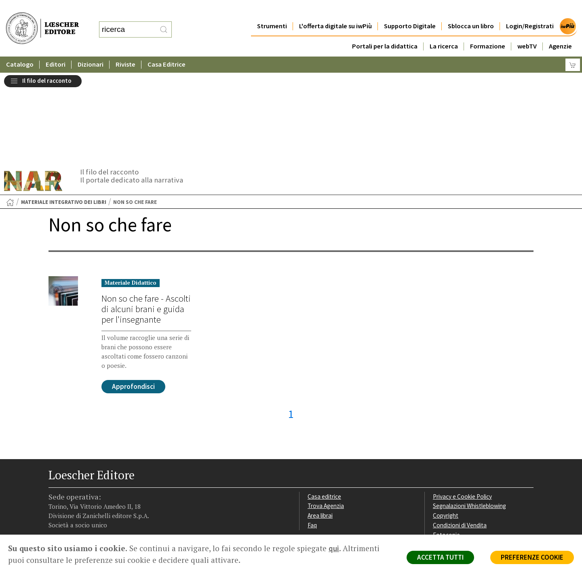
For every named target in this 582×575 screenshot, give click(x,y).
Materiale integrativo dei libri (63, 113)
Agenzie (560, 30)
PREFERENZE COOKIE (532, 557)
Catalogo (20, 48)
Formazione (487, 30)
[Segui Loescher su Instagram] (70, 484)
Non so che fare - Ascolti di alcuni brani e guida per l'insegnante (146, 220)
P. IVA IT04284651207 (76, 516)
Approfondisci (133, 297)
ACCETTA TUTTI (440, 557)
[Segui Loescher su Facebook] (55, 484)
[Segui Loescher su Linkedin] (84, 484)
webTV (527, 30)
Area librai (320, 426)
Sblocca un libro (471, 10)
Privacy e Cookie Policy (462, 407)
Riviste (126, 48)
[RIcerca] (164, 21)
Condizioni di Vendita (460, 436)
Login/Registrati (530, 10)
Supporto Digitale (410, 10)
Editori (56, 48)
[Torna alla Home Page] (10, 113)
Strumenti (272, 10)
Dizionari (91, 48)
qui (334, 548)
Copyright (445, 426)
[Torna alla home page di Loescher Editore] (42, 20)
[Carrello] (572, 48)
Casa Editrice (167, 48)
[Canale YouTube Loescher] (98, 484)
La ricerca (444, 30)
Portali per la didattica (384, 30)
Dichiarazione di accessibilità (469, 456)
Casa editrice (324, 407)
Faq (312, 436)
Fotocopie (446, 446)
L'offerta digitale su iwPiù (335, 10)
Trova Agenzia (326, 417)
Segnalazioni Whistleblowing (469, 417)
